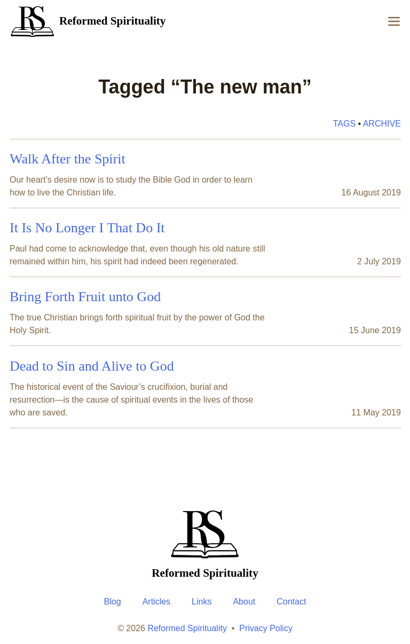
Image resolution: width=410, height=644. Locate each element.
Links (201, 601)
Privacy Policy (266, 628)
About (244, 601)
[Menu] (394, 21)
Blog (112, 601)
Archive (381, 123)
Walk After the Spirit (67, 159)
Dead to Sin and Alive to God (92, 366)
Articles (156, 601)
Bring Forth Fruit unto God (85, 296)
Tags (344, 123)
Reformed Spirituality (187, 628)
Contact (291, 601)
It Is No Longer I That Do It (87, 227)
